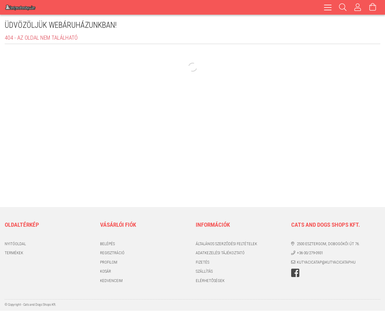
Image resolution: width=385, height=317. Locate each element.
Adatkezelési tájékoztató (220, 252)
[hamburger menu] (327, 7)
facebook (295, 273)
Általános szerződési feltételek (226, 243)
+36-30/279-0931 (310, 252)
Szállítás (204, 271)
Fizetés (202, 262)
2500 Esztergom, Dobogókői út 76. (328, 243)
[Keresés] (342, 7)
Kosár (105, 271)
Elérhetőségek (210, 280)
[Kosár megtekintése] (372, 7)
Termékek (14, 252)
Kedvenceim (111, 280)
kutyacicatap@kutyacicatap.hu (326, 262)
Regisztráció (112, 252)
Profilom (108, 262)
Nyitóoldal (15, 243)
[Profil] (357, 7)
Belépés (107, 243)
